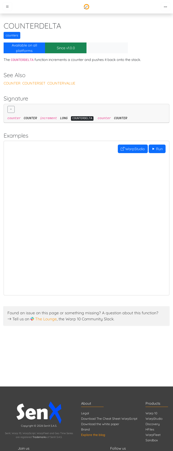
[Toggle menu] (7, 6)
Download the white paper (100, 424)
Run (157, 149)
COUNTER (12, 83)
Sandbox (152, 440)
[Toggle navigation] (165, 6)
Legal (85, 413)
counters (12, 35)
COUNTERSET (34, 83)
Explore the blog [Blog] (93, 435)
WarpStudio (133, 149)
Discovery (153, 424)
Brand (85, 429)
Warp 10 (151, 413)
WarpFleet (153, 435)
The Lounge (46, 318)
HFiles (150, 429)
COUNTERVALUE (61, 83)
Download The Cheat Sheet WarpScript (109, 419)
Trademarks (39, 437)
